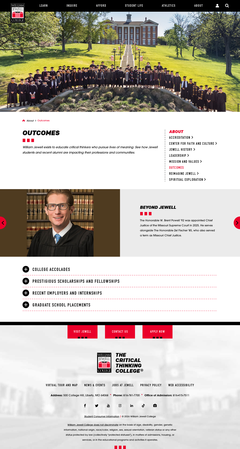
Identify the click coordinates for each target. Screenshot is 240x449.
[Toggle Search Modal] (227, 6)
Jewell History (182, 150)
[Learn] (43, 6)
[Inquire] (72, 6)
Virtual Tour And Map (62, 385)
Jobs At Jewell (123, 385)
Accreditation (181, 138)
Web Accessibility (181, 385)
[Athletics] (168, 6)
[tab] (120, 269)
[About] (198, 6)
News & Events (94, 385)
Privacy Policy (151, 385)
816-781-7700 (131, 395)
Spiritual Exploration (187, 180)
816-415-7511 (181, 395)
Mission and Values (185, 162)
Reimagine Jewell (183, 174)
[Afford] (101, 6)
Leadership (179, 156)
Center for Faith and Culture (193, 144)
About (30, 121)
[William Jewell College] (17, 11)
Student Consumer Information (101, 416)
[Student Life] (134, 6)
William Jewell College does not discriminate (93, 424)
